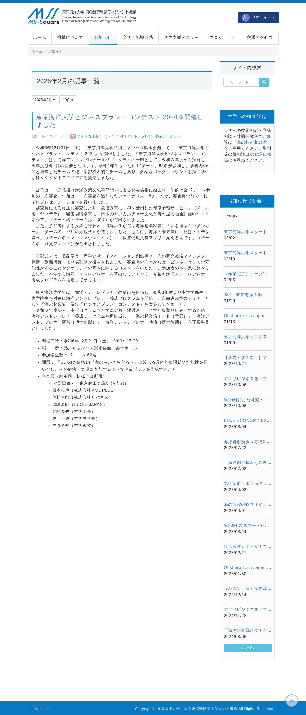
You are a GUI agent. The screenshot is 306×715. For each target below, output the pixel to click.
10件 (68, 100)
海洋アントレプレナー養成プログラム (150, 136)
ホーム (37, 51)
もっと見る (248, 648)
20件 (232, 216)
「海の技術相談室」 (252, 142)
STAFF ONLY (40, 708)
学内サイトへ (258, 18)
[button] (70, 37)
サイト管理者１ (86, 136)
